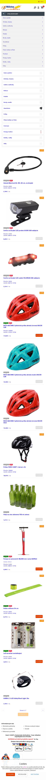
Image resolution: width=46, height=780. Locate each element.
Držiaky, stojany (7, 22)
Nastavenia (35, 774)
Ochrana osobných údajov (32, 726)
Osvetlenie (6, 42)
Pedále (5, 34)
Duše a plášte (7, 18)
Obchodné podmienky (9, 726)
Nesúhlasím (22, 774)
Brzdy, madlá (6, 38)
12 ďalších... (23, 714)
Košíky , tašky (6, 62)
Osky (4, 66)
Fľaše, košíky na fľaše (9, 50)
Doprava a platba (8, 729)
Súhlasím (10, 774)
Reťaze (5, 30)
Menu (41, 1)
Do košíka (39, 191)
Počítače (5, 54)
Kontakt (27, 729)
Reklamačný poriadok (9, 731)
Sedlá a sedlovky (8, 26)
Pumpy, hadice (7, 58)
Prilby (4, 46)
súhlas (25, 767)
